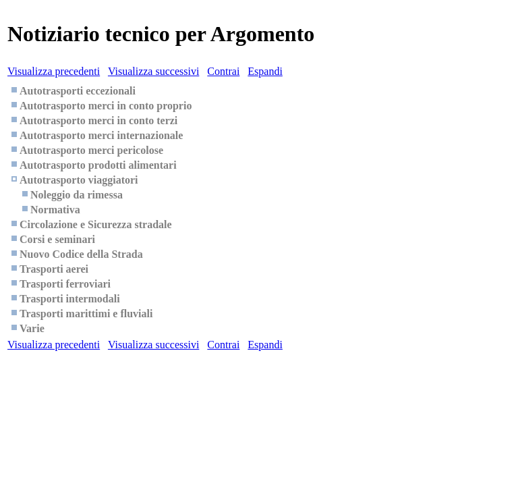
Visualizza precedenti (53, 71)
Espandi (265, 71)
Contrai (223, 71)
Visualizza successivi (153, 71)
